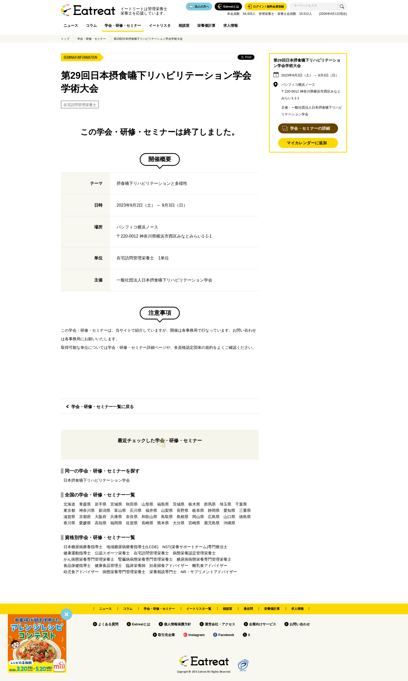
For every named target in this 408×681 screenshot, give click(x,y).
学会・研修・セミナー (123, 25)
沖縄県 (229, 523)
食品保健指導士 (77, 565)
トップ (65, 38)
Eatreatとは (141, 624)
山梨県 (167, 510)
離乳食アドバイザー (209, 565)
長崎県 (147, 523)
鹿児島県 (212, 523)
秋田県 (132, 504)
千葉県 (241, 504)
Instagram (196, 635)
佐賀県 (132, 523)
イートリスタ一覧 (198, 609)
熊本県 (163, 523)
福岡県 (116, 523)
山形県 (147, 504)
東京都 (69, 510)
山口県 (229, 516)
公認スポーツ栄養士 (112, 553)
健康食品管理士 (108, 565)
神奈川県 (87, 510)
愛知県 (229, 510)
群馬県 (210, 504)
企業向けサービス (262, 624)
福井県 (151, 510)
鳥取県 (167, 516)
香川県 (69, 523)
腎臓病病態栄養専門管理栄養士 (145, 559)
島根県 (182, 516)
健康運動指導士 (77, 553)
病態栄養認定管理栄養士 (194, 553)
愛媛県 (85, 523)
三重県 (245, 510)
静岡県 (214, 510)
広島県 (214, 516)
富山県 (120, 510)
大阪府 (100, 516)
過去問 (248, 609)
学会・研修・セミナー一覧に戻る (102, 406)
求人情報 (230, 25)
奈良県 (132, 516)
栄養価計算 (206, 25)
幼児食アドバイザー (81, 571)
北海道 (69, 504)
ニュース (70, 25)
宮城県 (116, 504)
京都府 (85, 516)
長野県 (182, 510)
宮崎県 (194, 523)
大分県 (178, 523)
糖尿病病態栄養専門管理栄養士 (204, 559)
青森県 (85, 504)
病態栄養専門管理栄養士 (124, 571)
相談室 (183, 25)
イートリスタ (160, 25)
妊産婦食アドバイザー (168, 565)
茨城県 (178, 504)
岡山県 (198, 516)
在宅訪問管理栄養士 (79, 105)
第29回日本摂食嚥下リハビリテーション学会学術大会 (148, 38)
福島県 (163, 504)
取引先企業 (166, 635)
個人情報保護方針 (177, 624)
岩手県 (100, 504)
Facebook (226, 635)
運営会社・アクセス (220, 624)
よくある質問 (108, 624)
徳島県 (245, 516)
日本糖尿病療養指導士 (83, 547)
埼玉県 (225, 504)
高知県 (100, 523)
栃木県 (194, 504)
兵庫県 (116, 516)
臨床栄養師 (135, 565)
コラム (91, 25)
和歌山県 (149, 516)
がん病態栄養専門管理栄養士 (88, 559)
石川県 (136, 510)
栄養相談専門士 (163, 571)
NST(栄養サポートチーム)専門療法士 (194, 547)
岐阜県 (198, 510)
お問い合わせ (300, 624)
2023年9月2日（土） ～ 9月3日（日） (310, 75)
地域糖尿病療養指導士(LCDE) (132, 547)
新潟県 (104, 510)
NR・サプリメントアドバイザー (209, 571)
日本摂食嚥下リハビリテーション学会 (96, 480)
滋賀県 (69, 516)
